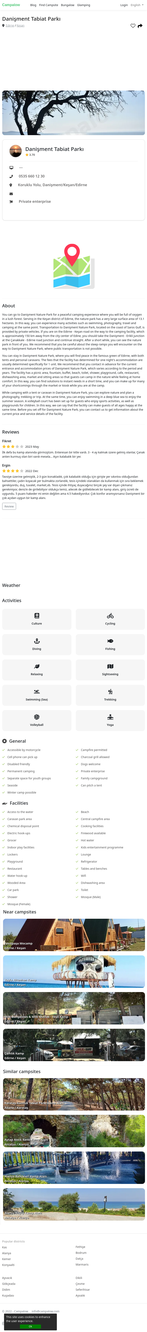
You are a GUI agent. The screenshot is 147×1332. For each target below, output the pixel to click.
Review (9, 506)
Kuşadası (8, 1295)
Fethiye (80, 1247)
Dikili (79, 1278)
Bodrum (81, 1253)
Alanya (6, 1253)
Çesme (80, 1284)
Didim (6, 1289)
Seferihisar (83, 1289)
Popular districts (13, 1241)
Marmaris (82, 1264)
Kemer (6, 1259)
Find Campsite (48, 5)
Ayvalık (80, 1295)
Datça (79, 1258)
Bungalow (67, 5)
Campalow (11, 5)
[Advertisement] (73, 60)
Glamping (83, 5)
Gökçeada (8, 1284)
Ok (30, 1326)
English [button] (136, 5)
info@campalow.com (45, 1311)
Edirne (10, 25)
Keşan (20, 25)
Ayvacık (7, 1278)
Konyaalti (8, 1265)
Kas (4, 1247)
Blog (33, 5)
